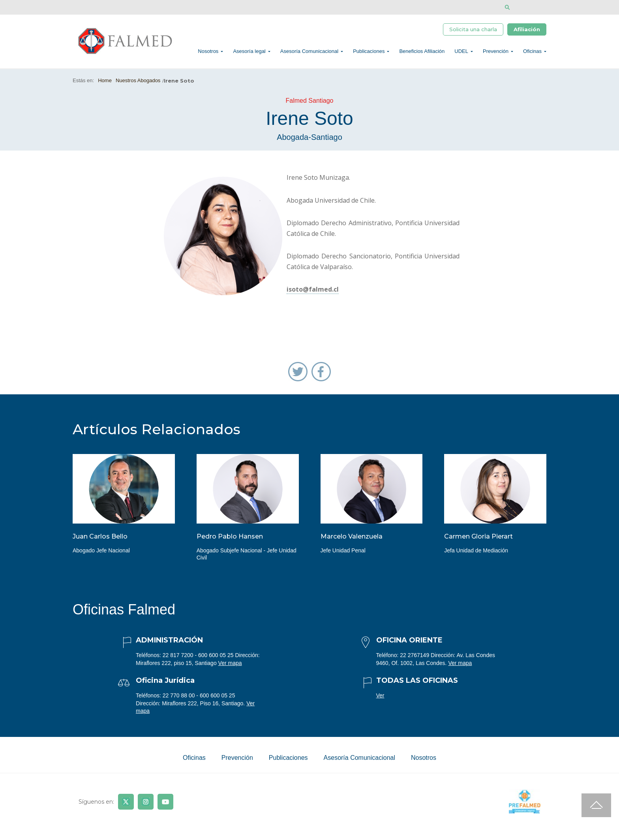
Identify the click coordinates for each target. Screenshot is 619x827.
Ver (380, 700)
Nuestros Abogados (138, 85)
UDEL (461, 54)
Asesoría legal (249, 54)
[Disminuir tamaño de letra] (531, 7)
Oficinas (532, 54)
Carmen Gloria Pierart (478, 540)
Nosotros (208, 54)
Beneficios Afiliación (422, 54)
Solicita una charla (473, 30)
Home (105, 85)
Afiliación (527, 30)
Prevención (495, 54)
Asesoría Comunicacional (309, 54)
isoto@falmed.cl (313, 294)
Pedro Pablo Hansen (230, 540)
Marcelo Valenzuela (352, 540)
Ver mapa (230, 667)
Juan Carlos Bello (100, 540)
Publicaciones (369, 54)
